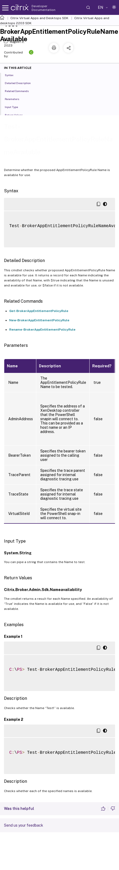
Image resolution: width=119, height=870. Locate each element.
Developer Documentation (43, 8)
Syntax (12, 75)
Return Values (16, 114)
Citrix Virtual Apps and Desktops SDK (39, 18)
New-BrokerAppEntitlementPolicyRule (39, 320)
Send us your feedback (23, 825)
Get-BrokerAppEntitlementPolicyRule (38, 311)
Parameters (15, 99)
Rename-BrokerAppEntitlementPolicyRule (42, 329)
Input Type (14, 107)
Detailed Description (21, 83)
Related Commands (19, 91)
